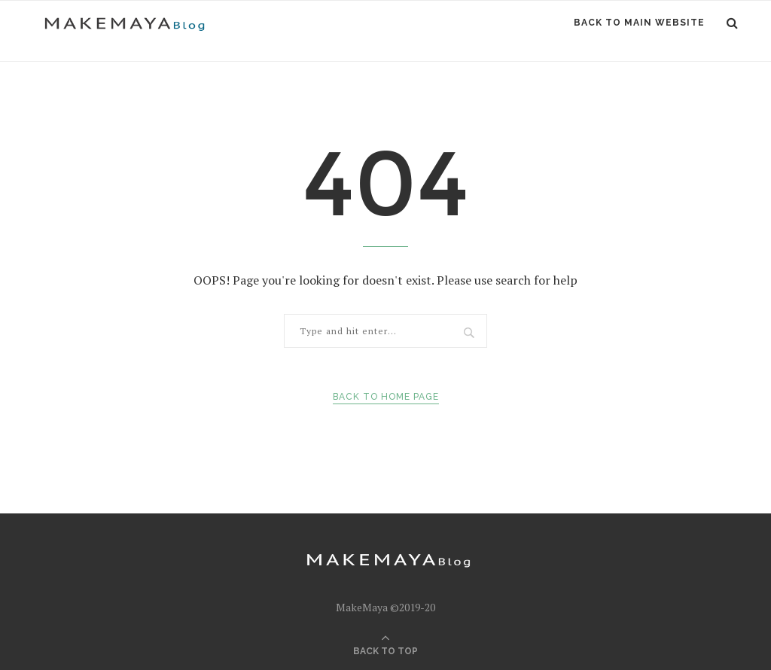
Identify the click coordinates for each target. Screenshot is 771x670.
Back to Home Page (386, 396)
